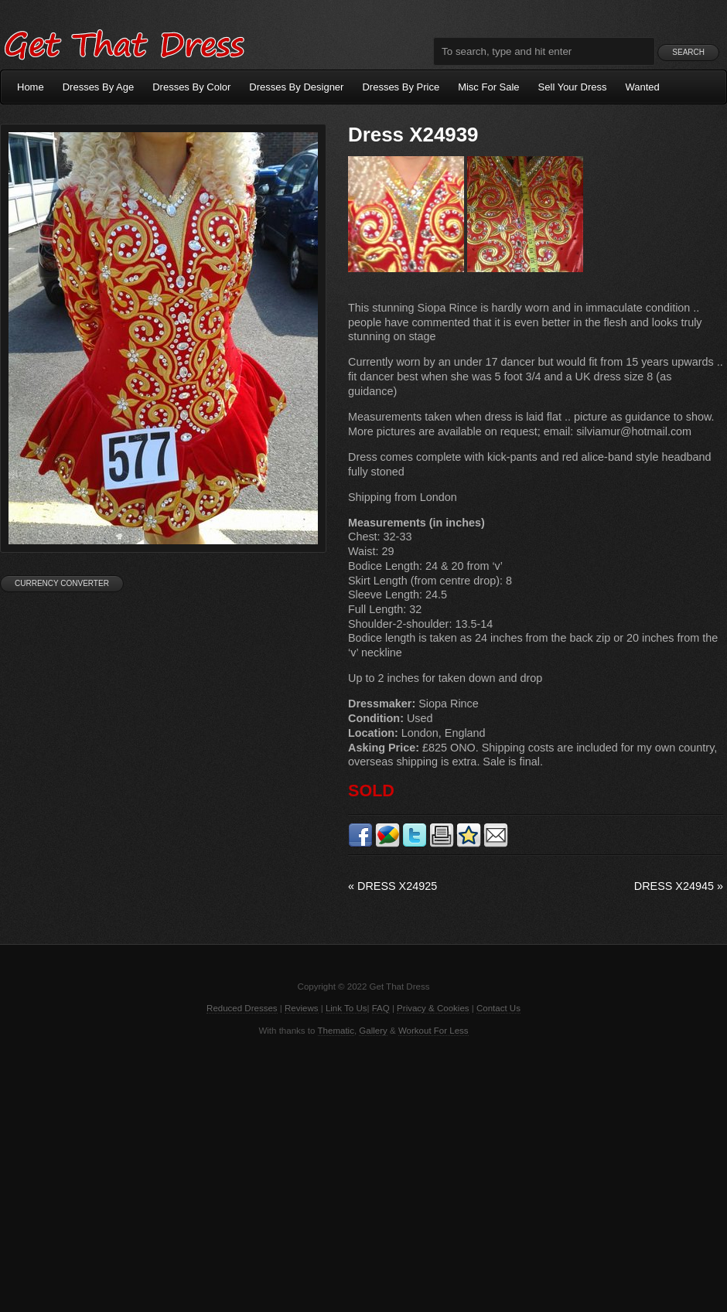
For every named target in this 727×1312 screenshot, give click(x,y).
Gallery (373, 1030)
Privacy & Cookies (433, 1008)
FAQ (381, 1008)
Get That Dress (123, 42)
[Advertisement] (363, 1173)
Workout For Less (433, 1030)
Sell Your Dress (572, 87)
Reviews (302, 1008)
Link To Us (346, 1008)
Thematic (336, 1030)
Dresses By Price (400, 87)
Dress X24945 (678, 886)
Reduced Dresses (242, 1008)
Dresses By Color (191, 87)
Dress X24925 (392, 886)
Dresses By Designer (296, 87)
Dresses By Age (99, 87)
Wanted (643, 87)
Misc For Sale (488, 87)
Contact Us (498, 1008)
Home (30, 87)
